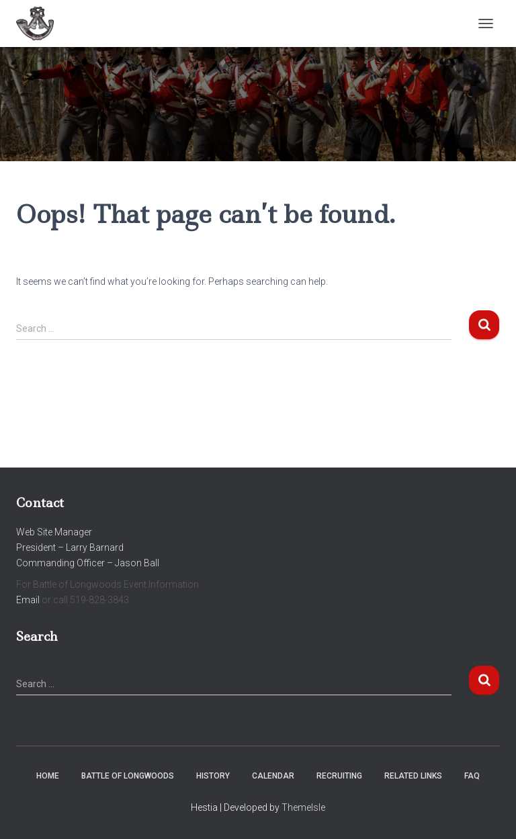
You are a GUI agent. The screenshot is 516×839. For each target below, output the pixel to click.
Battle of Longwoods (127, 776)
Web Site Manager (54, 532)
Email (28, 599)
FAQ (472, 776)
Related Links (413, 776)
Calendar (273, 776)
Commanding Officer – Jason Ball (87, 563)
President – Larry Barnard (70, 547)
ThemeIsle (303, 807)
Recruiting (339, 776)
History (213, 776)
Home (47, 776)
